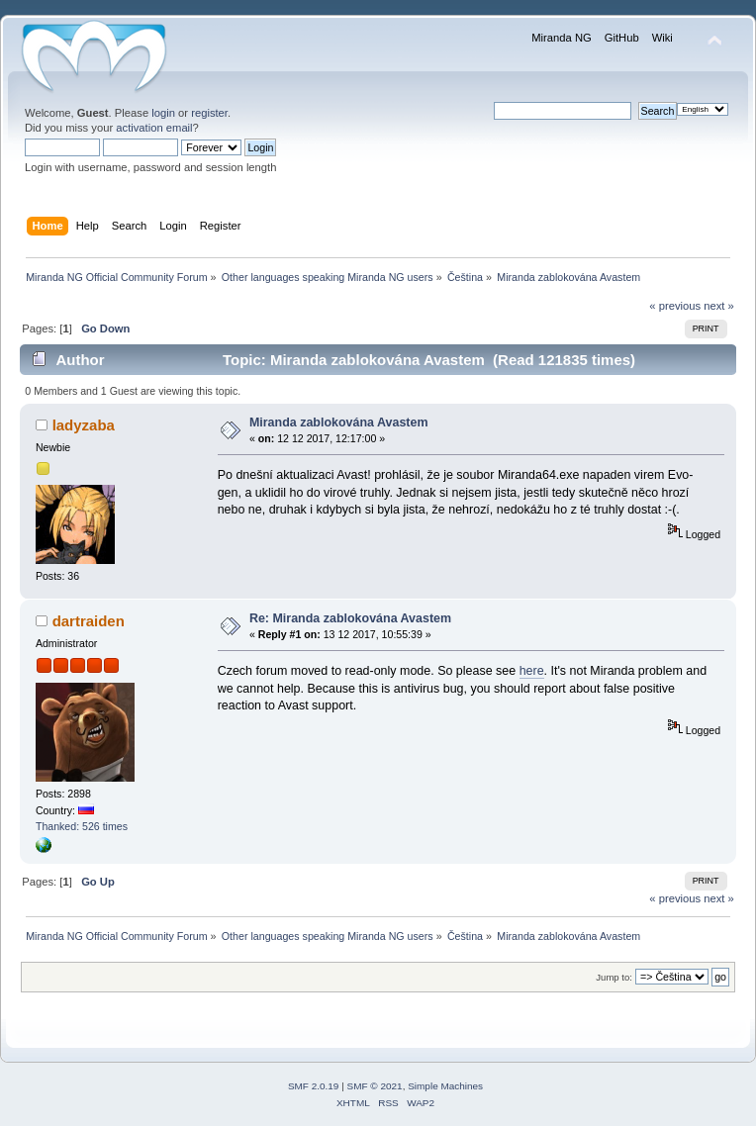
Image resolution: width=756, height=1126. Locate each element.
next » (719, 306)
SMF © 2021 (375, 1085)
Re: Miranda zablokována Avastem (350, 618)
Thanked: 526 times (82, 826)
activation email (154, 128)
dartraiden (88, 620)
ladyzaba (83, 425)
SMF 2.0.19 (313, 1085)
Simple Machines (445, 1085)
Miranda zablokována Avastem (338, 422)
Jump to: (614, 977)
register (209, 113)
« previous (675, 306)
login (163, 113)
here (532, 671)
